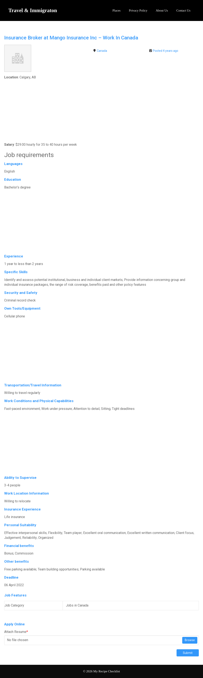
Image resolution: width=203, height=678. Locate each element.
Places (116, 10)
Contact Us (183, 10)
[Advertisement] (101, 111)
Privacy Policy (138, 10)
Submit (188, 653)
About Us (162, 10)
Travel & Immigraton (32, 10)
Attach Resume (16, 632)
